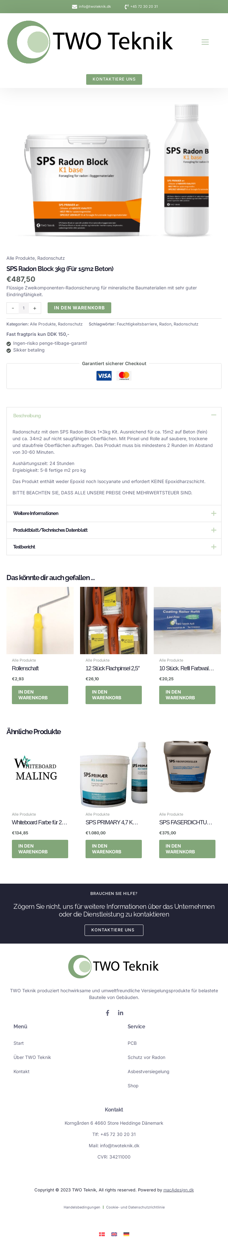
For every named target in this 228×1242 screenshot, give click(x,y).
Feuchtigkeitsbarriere (137, 324)
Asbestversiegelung (148, 1071)
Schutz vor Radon (146, 1057)
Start (19, 1043)
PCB (132, 1043)
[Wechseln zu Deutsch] (126, 1234)
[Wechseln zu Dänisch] (102, 1234)
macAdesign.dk (178, 1189)
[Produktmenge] (24, 308)
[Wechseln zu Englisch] (114, 1234)
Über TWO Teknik (32, 1057)
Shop (133, 1085)
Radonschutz (51, 258)
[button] (205, 42)
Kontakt (22, 1071)
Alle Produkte (20, 258)
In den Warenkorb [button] (33, 694)
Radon (165, 324)
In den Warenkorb (79, 307)
